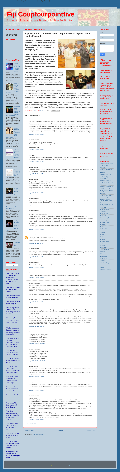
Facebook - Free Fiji (105, 180)
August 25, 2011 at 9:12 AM (36, 326)
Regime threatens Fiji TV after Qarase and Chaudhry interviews (17, 67)
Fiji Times (102, 237)
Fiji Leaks (102, 224)
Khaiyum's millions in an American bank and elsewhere (16, 153)
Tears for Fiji (103, 267)
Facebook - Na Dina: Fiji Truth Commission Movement (106, 192)
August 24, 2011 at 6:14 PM (36, 267)
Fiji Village (102, 245)
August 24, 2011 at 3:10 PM (36, 134)
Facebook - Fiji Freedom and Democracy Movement (106, 171)
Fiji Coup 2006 (104, 213)
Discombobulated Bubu (106, 163)
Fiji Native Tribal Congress (104, 231)
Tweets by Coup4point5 (12, 265)
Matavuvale (103, 254)
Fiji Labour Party (104, 222)
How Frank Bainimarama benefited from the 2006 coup (17, 173)
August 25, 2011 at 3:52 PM (36, 390)
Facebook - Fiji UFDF (105, 174)
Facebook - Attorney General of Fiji (105, 166)
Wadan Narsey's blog (105, 269)
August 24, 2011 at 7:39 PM (36, 277)
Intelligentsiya (103, 247)
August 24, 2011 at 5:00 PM (36, 257)
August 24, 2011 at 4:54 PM (36, 243)
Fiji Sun (102, 234)
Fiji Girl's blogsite (104, 220)
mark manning (33, 235)
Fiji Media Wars (104, 228)
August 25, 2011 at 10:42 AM (37, 343)
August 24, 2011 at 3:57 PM (36, 193)
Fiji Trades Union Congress (104, 242)
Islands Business (104, 249)
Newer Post (29, 431)
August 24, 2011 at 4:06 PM (36, 205)
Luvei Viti (102, 251)
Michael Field (103, 256)
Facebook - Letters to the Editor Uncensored (107, 187)
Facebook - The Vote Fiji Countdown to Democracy (106, 206)
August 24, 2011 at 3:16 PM (36, 149)
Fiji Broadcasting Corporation (104, 210)
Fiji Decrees (103, 215)
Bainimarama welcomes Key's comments (12, 207)
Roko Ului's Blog (104, 263)
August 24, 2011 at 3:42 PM (36, 174)
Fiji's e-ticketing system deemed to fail (17, 191)
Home (60, 431)
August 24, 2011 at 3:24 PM (36, 161)
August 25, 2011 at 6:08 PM (36, 419)
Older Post (91, 431)
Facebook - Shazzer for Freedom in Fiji (106, 196)
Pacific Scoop (103, 258)
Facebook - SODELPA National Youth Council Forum (106, 201)
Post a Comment (31, 423)
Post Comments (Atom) (38, 434)
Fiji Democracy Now (105, 217)
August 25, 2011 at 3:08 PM (36, 376)
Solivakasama (103, 265)
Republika (102, 260)
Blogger (68, 465)
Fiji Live (102, 226)
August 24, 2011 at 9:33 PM (36, 302)
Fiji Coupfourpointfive (40, 14)
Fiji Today (102, 239)
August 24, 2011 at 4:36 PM (36, 229)
